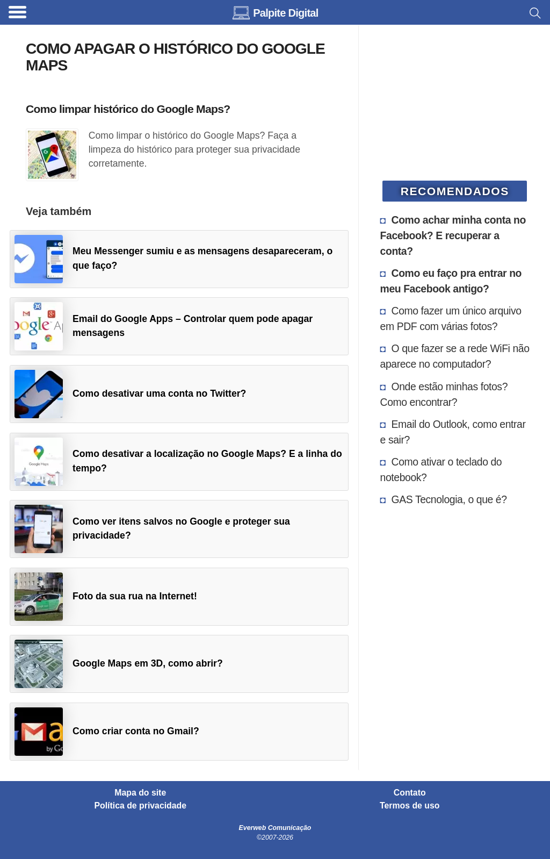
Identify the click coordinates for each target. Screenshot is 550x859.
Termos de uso (409, 805)
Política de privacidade (141, 805)
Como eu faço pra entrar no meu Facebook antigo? (451, 281)
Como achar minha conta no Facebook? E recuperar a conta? (453, 235)
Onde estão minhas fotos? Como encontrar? (444, 394)
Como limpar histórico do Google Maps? (128, 109)
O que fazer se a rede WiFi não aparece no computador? (455, 356)
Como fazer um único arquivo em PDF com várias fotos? (451, 318)
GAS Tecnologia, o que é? (449, 499)
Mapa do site (140, 793)
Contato (410, 793)
